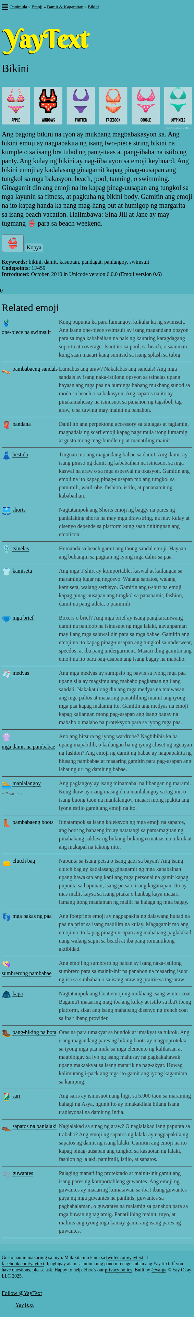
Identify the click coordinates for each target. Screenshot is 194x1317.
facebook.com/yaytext (23, 1263)
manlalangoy (26, 783)
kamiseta (22, 571)
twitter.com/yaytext (124, 1257)
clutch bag (23, 861)
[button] (5, 7)
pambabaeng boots (32, 822)
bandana (21, 424)
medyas (20, 673)
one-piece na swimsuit (26, 332)
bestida (20, 454)
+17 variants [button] (12, 793)
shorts (18, 510)
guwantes (22, 1173)
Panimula (18, 6)
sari (16, 1096)
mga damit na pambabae (28, 747)
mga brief (23, 618)
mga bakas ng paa (31, 916)
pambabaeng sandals (35, 369)
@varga (159, 1269)
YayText (24, 1305)
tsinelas (20, 548)
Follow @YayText (22, 1293)
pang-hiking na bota (34, 1032)
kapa (17, 993)
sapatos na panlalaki (34, 1126)
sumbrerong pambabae (26, 973)
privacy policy (118, 1269)
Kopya (34, 247)
